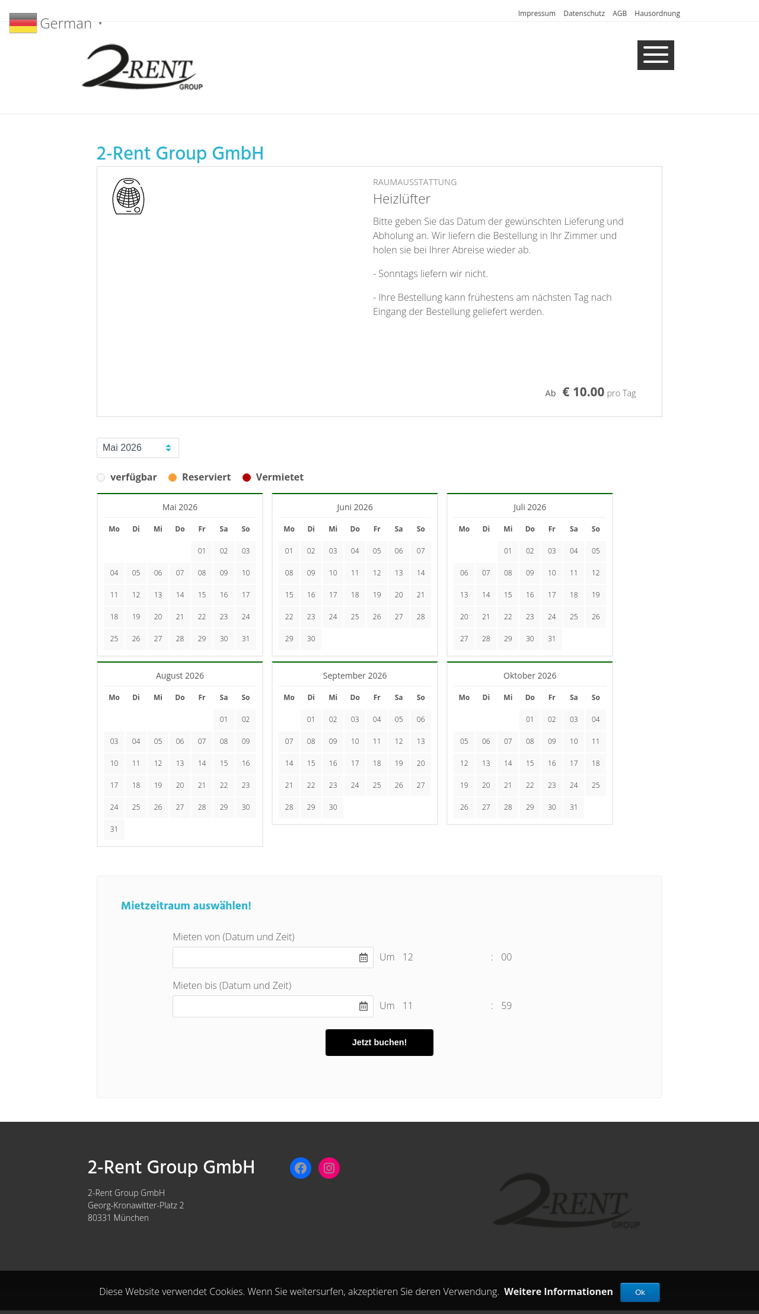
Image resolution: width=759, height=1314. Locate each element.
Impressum (537, 13)
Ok (640, 1292)
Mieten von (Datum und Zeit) (233, 936)
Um (387, 956)
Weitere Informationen (558, 1291)
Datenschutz (584, 13)
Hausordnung (657, 13)
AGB (620, 13)
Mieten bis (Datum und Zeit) (232, 985)
